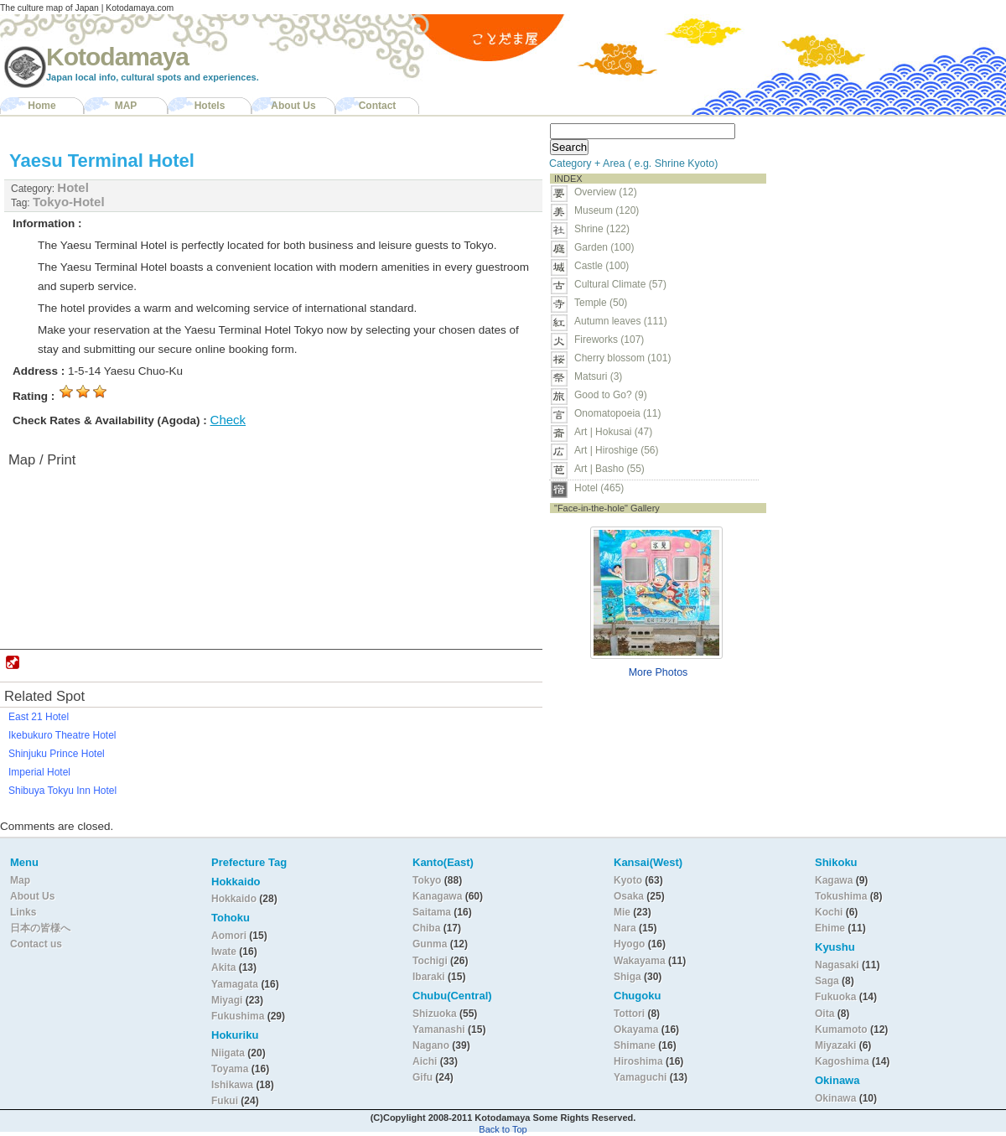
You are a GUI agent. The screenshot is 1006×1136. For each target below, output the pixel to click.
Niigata (228, 1053)
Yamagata (236, 984)
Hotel (73, 187)
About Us (293, 106)
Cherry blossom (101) (622, 358)
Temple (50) (600, 303)
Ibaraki (428, 977)
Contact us (36, 944)
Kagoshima (842, 1061)
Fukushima (239, 1016)
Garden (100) (604, 247)
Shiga (627, 977)
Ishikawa (233, 1085)
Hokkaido (234, 899)
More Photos (658, 672)
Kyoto (628, 880)
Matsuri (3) (598, 376)
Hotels (210, 106)
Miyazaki (835, 1045)
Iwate (223, 951)
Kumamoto (841, 1029)
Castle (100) (601, 266)
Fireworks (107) (609, 339)
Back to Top (502, 1129)
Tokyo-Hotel (69, 202)
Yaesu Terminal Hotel (101, 160)
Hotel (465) (599, 488)
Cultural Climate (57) (620, 284)
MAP (126, 106)
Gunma (429, 944)
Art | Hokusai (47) (613, 432)
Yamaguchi (640, 1077)
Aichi (424, 1061)
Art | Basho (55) (609, 469)
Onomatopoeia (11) (617, 413)
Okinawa (835, 1098)
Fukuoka (835, 997)
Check (228, 419)
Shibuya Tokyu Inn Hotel (62, 790)
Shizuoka (434, 1013)
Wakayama (640, 961)
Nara (626, 928)
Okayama (636, 1029)
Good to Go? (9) (610, 395)
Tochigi (431, 961)
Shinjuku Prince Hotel (56, 754)
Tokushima (841, 896)
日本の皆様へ (40, 928)
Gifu (422, 1077)
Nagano (432, 1045)
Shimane (635, 1045)
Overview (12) (605, 192)
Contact (378, 106)
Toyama (229, 1069)
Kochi (829, 912)
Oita (824, 1013)
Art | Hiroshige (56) (616, 450)
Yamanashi (440, 1029)
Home (41, 106)
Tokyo (428, 880)
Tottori (629, 1013)
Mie (622, 912)
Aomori (230, 935)
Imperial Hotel (39, 772)
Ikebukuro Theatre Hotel (62, 735)
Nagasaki (837, 965)
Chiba (426, 928)
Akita (225, 967)
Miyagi (228, 1000)
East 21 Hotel (38, 717)
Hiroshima (638, 1061)
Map (20, 880)
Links (23, 912)
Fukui (226, 1101)
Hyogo (629, 944)
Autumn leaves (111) (620, 321)
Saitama (431, 912)
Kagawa (834, 880)
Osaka (629, 896)
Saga (827, 981)
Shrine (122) (602, 229)
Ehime (830, 928)
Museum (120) (611, 210)
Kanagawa (437, 896)
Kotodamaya (117, 56)
